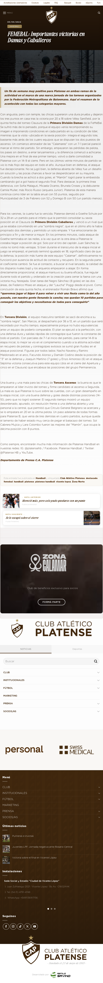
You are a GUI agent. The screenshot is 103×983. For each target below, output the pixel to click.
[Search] (99, 13)
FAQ (56, 2)
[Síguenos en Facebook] (6, 926)
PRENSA (8, 703)
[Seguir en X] (27, 926)
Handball (15, 26)
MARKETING (10, 695)
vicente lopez (63, 481)
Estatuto (35, 2)
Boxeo (78, 2)
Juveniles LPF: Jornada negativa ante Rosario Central (42, 847)
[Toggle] (98, 672)
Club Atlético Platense (72, 478)
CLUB (6, 672)
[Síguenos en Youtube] (34, 926)
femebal (8, 481)
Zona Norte (78, 481)
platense (29, 481)
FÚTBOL (8, 688)
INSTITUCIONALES (13, 680)
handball (18, 481)
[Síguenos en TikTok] (20, 926)
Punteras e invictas (23, 836)
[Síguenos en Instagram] (13, 926)
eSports (89, 2)
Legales (46, 2)
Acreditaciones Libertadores (15, 2)
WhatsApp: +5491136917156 (21, 897)
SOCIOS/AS (9, 711)
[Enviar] (96, 661)
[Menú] (8, 13)
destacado (92, 478)
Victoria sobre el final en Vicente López (34, 857)
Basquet (67, 2)
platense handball (45, 481)
